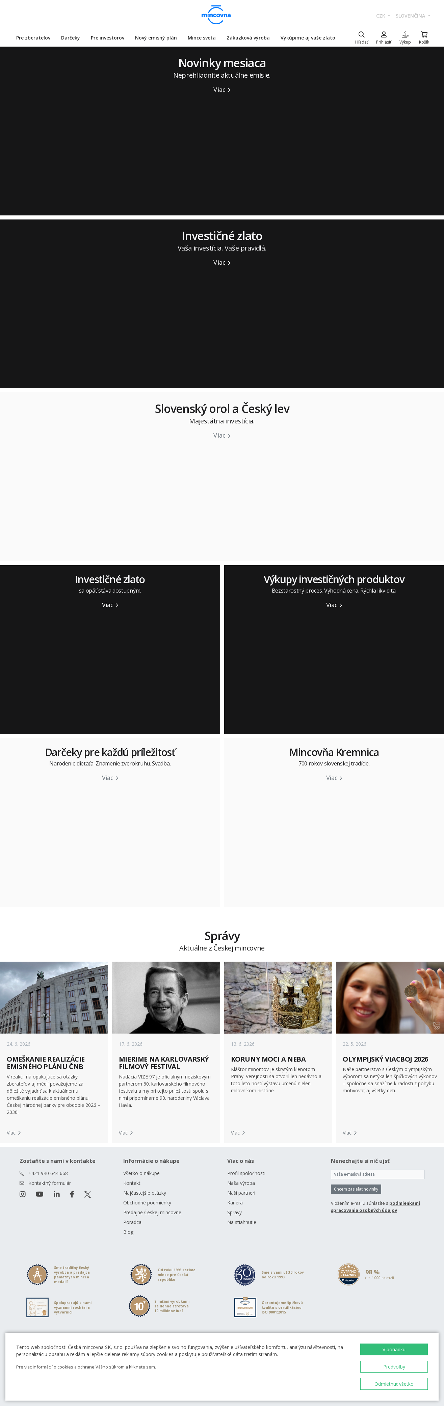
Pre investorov (107, 37)
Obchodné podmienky (147, 1202)
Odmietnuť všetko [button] (394, 1384)
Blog (128, 1232)
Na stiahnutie (241, 1222)
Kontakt (131, 1183)
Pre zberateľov (33, 37)
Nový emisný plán (156, 37)
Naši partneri (241, 1193)
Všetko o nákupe (141, 1173)
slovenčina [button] (411, 15)
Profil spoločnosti (246, 1173)
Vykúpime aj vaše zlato (308, 37)
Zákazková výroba (248, 37)
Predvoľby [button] (394, 1366)
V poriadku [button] (394, 1349)
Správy (234, 1212)
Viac (221, 89)
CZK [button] (381, 15)
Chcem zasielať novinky (356, 1189)
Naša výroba (241, 1183)
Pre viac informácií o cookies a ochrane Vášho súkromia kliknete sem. (86, 1367)
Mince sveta (202, 37)
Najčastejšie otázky (144, 1193)
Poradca (132, 1222)
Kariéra (235, 1202)
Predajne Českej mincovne (152, 1212)
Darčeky (70, 37)
